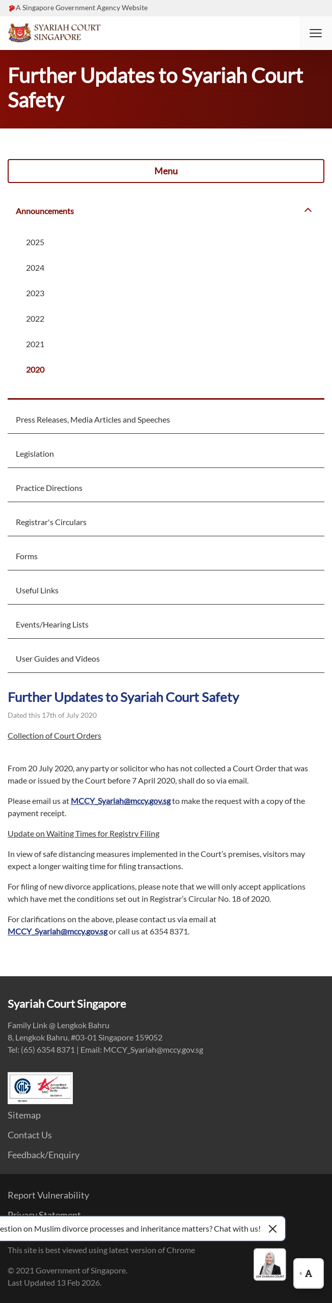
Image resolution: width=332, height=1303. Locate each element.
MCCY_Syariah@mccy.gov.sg (121, 800)
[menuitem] (166, 210)
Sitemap (24, 1114)
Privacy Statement (44, 1214)
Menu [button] (166, 170)
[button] (315, 33)
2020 (35, 369)
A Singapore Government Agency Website (82, 7)
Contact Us (30, 1134)
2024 (35, 267)
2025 (35, 242)
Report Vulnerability (48, 1195)
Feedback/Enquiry (43, 1154)
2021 (35, 344)
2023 (35, 293)
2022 (35, 318)
